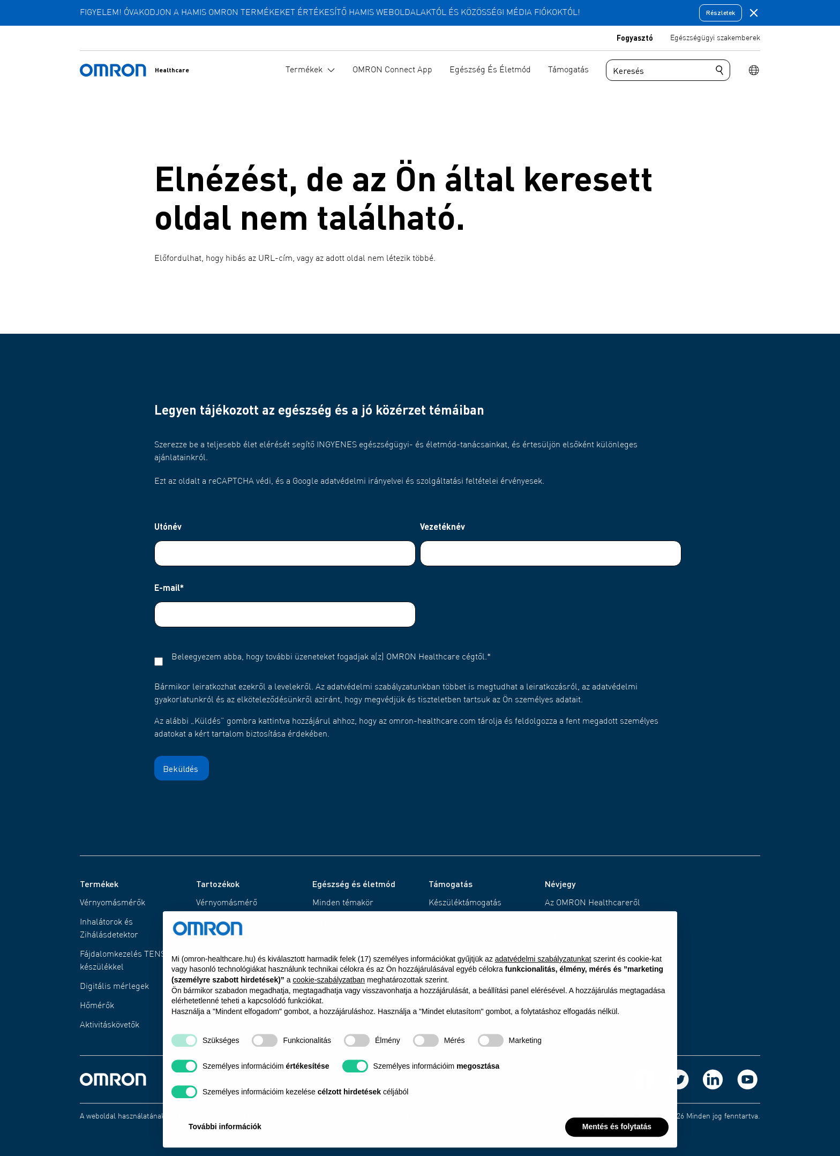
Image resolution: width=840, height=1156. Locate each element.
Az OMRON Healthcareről (592, 903)
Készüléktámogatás (465, 903)
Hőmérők (97, 1006)
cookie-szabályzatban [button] (328, 1005)
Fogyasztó (635, 37)
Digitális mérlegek (114, 986)
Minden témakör (342, 903)
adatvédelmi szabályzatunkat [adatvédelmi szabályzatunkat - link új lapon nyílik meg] (543, 984)
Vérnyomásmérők (112, 903)
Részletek (720, 13)
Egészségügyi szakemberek (715, 38)
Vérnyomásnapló (343, 922)
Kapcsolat (447, 922)
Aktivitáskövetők (109, 1025)
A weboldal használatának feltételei (138, 1116)
